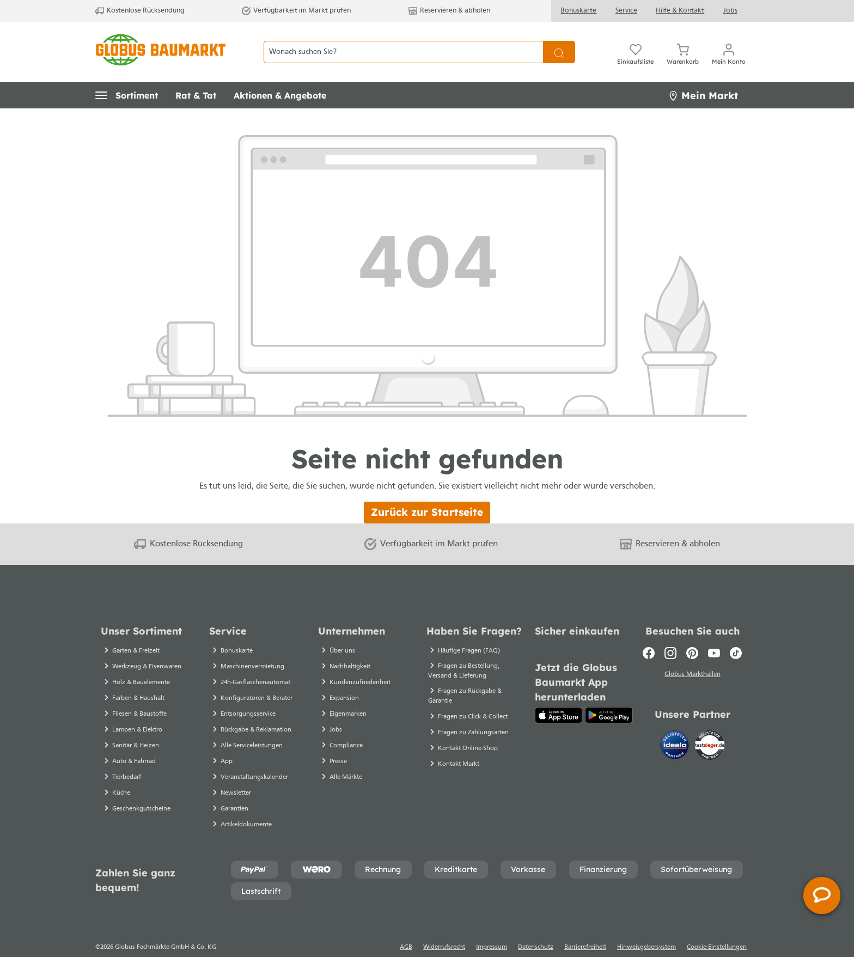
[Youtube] (714, 634)
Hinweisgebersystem (646, 928)
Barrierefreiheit (585, 928)
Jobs (730, 10)
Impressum (491, 928)
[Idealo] (675, 725)
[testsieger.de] (709, 725)
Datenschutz (535, 928)
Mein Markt (703, 76)
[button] (127, 76)
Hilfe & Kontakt (680, 10)
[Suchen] (559, 43)
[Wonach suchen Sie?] (403, 43)
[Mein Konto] (728, 42)
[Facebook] (649, 634)
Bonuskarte (578, 10)
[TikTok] (736, 634)
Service (626, 10)
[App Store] (558, 696)
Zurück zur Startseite (427, 492)
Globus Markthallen (692, 655)
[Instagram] (670, 634)
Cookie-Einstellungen (717, 928)
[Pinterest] (692, 634)
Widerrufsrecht (444, 928)
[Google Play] (608, 696)
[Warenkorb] (682, 42)
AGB (406, 928)
